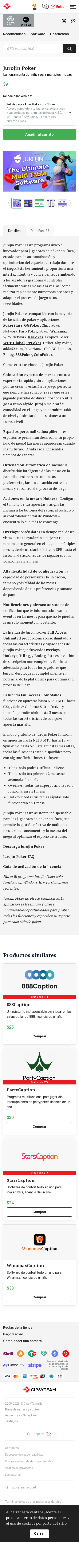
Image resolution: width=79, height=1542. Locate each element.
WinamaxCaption (25, 1265)
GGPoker (32, 325)
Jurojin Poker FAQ (18, 856)
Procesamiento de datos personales (29, 1461)
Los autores (13, 1474)
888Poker (23, 354)
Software (38, 34)
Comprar (39, 1036)
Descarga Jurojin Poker (23, 846)
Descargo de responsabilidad (24, 1454)
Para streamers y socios (22, 1409)
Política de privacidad (19, 1468)
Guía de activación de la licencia (32, 866)
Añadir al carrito (39, 134)
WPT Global (14, 342)
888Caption (19, 1004)
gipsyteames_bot (20, 1487)
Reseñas (40, 231)
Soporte (35, 1434)
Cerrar (39, 1534)
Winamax (58, 331)
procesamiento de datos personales (36, 1517)
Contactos (12, 1448)
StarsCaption (21, 1180)
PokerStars (12, 325)
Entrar (58, 6)
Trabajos (11, 1421)
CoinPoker (43, 354)
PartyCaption (21, 1090)
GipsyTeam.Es (33, 1403)
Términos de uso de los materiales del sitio (33, 1501)
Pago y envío (13, 1334)
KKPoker (35, 337)
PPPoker (33, 342)
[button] (9, 203)
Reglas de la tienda (17, 1328)
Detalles (14, 231)
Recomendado (14, 34)
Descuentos (59, 34)
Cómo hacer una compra (22, 1341)
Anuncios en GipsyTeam (22, 1415)
